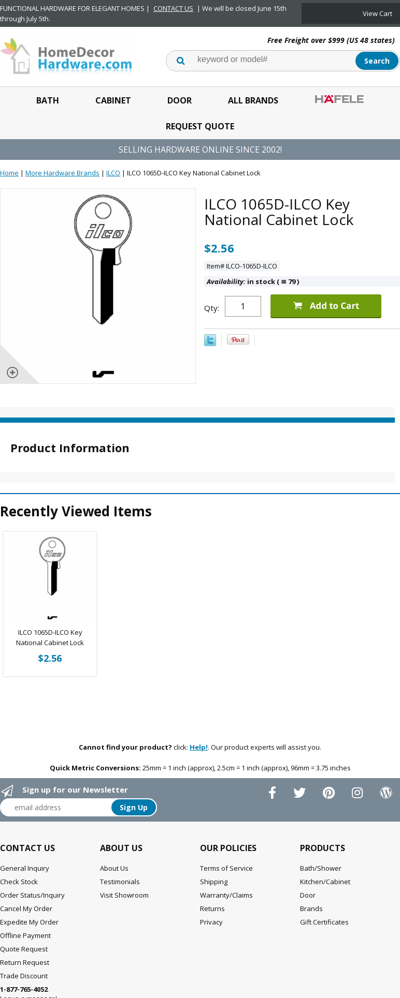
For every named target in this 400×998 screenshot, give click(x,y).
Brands (311, 908)
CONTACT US (173, 8)
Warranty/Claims (226, 895)
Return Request (24, 962)
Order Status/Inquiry (32, 895)
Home (9, 172)
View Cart (377, 13)
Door (179, 100)
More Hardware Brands (62, 172)
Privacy (211, 922)
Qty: (211, 308)
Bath (47, 100)
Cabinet (113, 100)
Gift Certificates (324, 922)
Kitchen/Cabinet (325, 881)
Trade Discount (24, 975)
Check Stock (19, 881)
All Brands (253, 100)
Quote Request (24, 949)
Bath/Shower (320, 868)
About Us (114, 868)
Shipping (213, 881)
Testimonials (120, 881)
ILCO (113, 172)
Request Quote (200, 126)
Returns (212, 908)
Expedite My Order (29, 922)
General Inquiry (24, 868)
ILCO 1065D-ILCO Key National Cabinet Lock (50, 637)
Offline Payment (25, 935)
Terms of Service (226, 868)
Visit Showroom (124, 895)
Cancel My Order (26, 908)
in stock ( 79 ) (253, 281)
